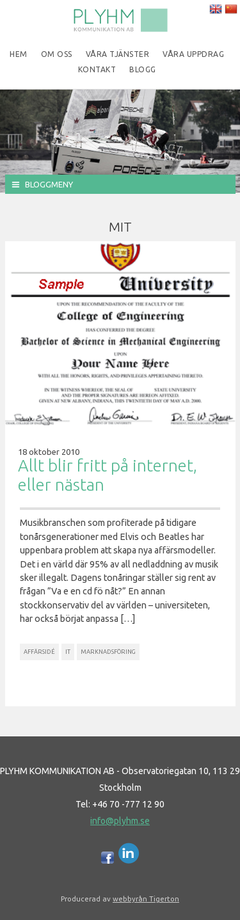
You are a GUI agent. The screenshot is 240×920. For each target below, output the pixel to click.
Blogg (142, 69)
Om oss (56, 54)
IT (67, 651)
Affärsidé (39, 651)
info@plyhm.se (120, 821)
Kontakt (97, 69)
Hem (19, 54)
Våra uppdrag (193, 54)
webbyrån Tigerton (146, 898)
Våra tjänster (118, 54)
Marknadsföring (108, 651)
